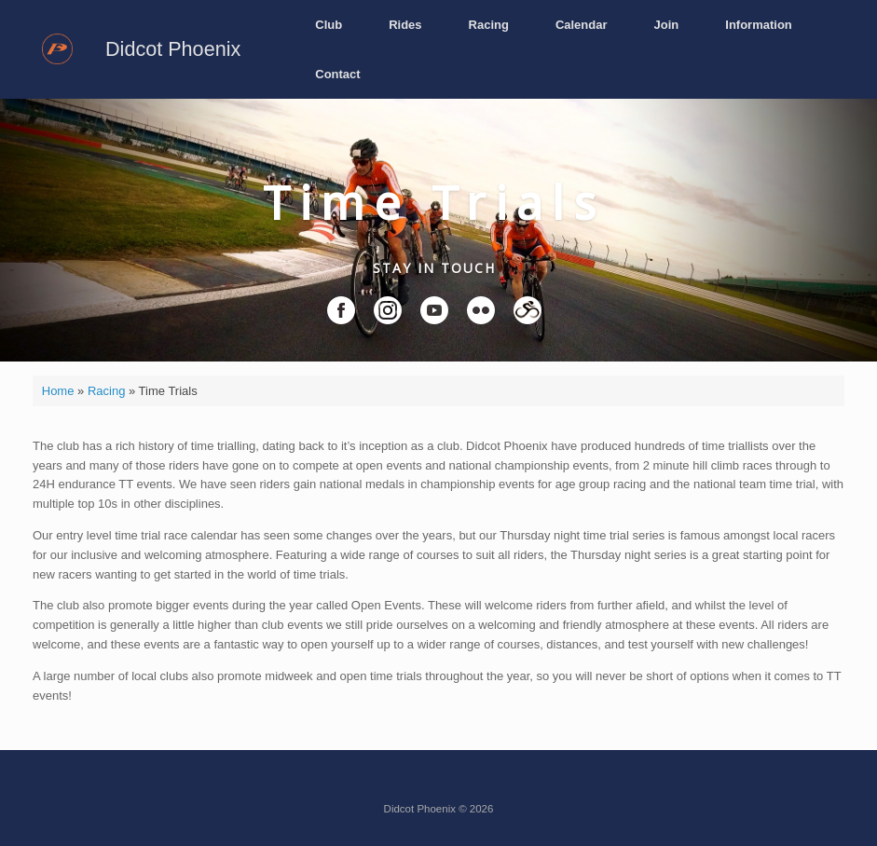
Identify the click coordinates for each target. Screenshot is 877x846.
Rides (405, 25)
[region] (438, 230)
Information (758, 25)
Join (666, 25)
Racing (489, 25)
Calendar (581, 25)
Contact (337, 74)
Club (328, 25)
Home (58, 391)
